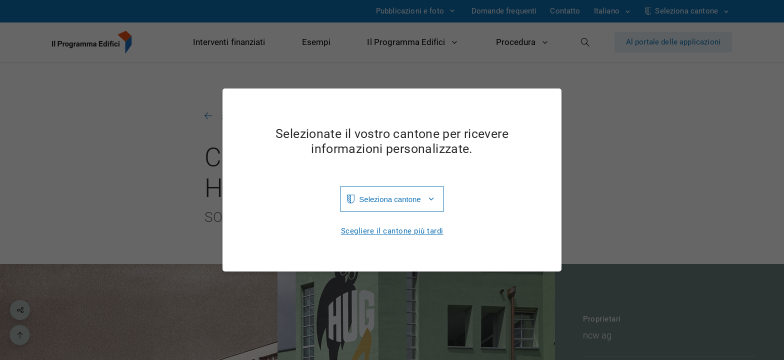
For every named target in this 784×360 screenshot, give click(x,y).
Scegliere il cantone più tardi (392, 231)
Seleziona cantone (389, 199)
